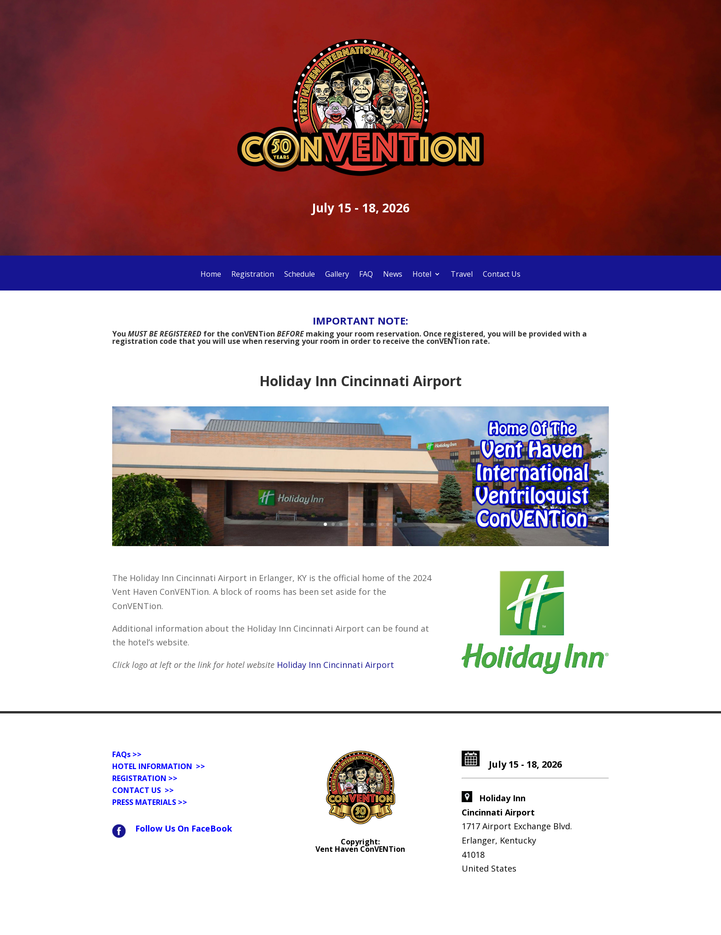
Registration (252, 275)
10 (395, 524)
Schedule (299, 275)
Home (210, 275)
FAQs (121, 754)
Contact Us (502, 275)
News (392, 275)
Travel (462, 275)
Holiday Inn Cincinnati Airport (335, 664)
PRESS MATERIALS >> (149, 802)
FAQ (366, 275)
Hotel (421, 275)
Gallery (337, 275)
